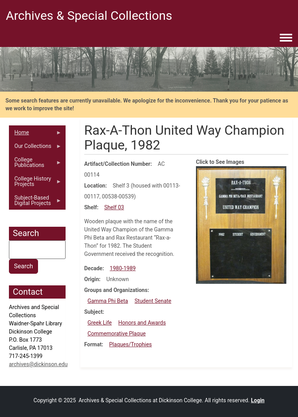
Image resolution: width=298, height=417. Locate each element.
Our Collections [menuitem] (35, 148)
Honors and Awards (142, 323)
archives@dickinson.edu (38, 364)
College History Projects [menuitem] (35, 183)
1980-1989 (123, 268)
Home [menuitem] (35, 134)
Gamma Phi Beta (107, 301)
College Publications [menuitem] (35, 164)
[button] (241, 224)
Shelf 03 (114, 207)
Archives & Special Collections (89, 15)
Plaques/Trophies (130, 344)
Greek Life (99, 323)
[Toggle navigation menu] (286, 38)
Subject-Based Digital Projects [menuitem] (35, 202)
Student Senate (153, 301)
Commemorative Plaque (116, 333)
